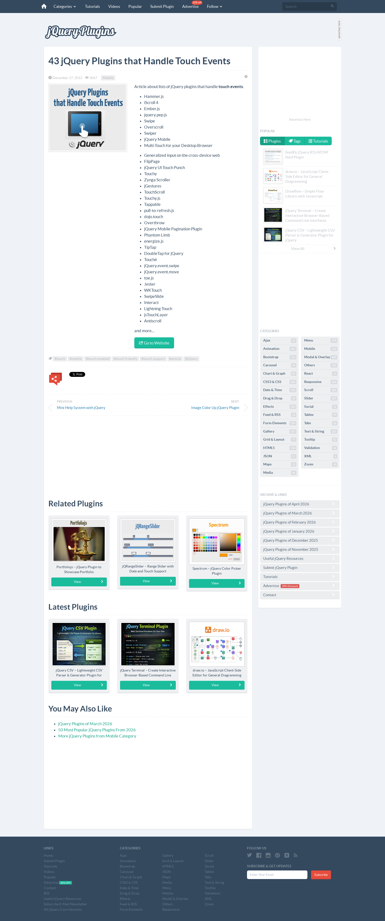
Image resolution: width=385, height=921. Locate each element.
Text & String (320, 431)
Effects (279, 407)
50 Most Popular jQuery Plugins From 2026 (97, 729)
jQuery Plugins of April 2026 (299, 504)
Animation (279, 349)
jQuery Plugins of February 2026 (299, 522)
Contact (299, 594)
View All (313, 248)
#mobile (75, 359)
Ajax (279, 340)
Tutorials (92, 6)
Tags (295, 141)
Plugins (272, 141)
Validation (320, 448)
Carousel (279, 365)
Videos (114, 6)
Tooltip (320, 439)
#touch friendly (125, 359)
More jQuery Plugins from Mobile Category (97, 736)
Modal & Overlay (320, 357)
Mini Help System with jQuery (81, 408)
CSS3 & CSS (279, 382)
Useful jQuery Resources (299, 558)
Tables (320, 415)
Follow (215, 6)
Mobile (108, 78)
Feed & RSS (279, 415)
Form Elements (279, 423)
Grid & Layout (279, 439)
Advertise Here (300, 119)
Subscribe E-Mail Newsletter (65, 904)
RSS (46, 893)
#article (175, 359)
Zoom (320, 464)
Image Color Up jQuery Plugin (215, 408)
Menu (320, 340)
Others (320, 365)
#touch (60, 359)
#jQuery (191, 359)
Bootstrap (279, 357)
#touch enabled (98, 359)
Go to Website (154, 343)
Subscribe (321, 875)
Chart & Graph (279, 373)
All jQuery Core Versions (63, 909)
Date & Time (279, 390)
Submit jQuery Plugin (299, 567)
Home (48, 855)
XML (320, 456)
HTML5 (279, 448)
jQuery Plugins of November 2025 (299, 549)
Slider (320, 398)
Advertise (192, 4)
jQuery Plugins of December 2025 (299, 540)
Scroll (320, 390)
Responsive (320, 382)
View (89, 582)
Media (279, 473)
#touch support (153, 359)
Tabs (320, 423)
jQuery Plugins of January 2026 (299, 531)
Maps (279, 464)
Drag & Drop (279, 398)
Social (320, 407)
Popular (135, 6)
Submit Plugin (162, 6)
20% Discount (290, 586)
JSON (279, 456)
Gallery (279, 431)
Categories (65, 6)
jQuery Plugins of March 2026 (85, 723)
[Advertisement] (148, 454)
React (320, 373)
